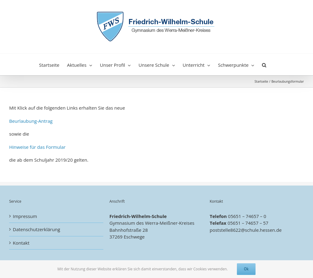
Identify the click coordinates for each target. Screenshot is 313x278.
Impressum (25, 216)
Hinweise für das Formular (37, 147)
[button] (264, 64)
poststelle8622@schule (234, 230)
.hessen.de (270, 230)
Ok (246, 269)
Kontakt (21, 243)
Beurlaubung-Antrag (31, 121)
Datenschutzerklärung (36, 229)
